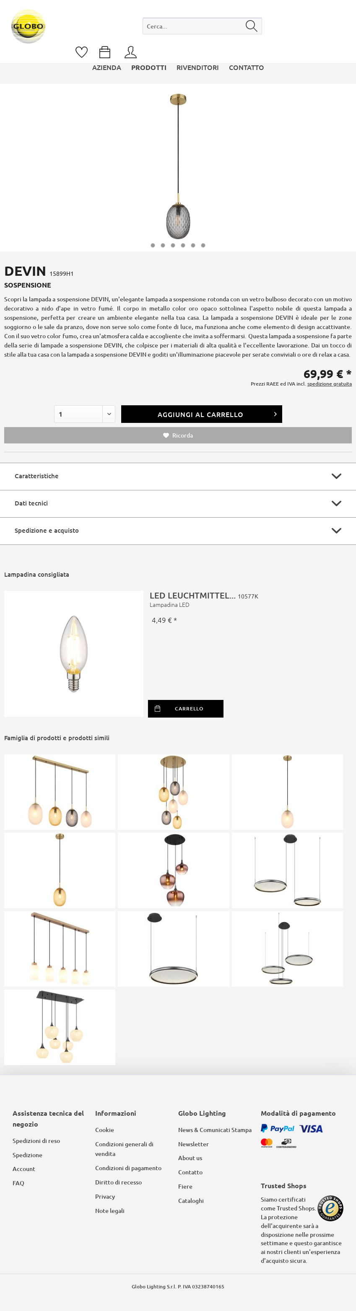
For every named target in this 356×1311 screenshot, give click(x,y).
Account (24, 1169)
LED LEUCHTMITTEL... (248, 599)
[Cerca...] (202, 26)
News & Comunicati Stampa (215, 1130)
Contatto (190, 1172)
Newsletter (193, 1144)
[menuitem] (202, 27)
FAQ (18, 1183)
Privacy (105, 1196)
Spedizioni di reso (36, 1141)
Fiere (185, 1186)
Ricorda (178, 435)
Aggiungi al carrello (217, 413)
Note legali (110, 1211)
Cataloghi (191, 1201)
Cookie (104, 1130)
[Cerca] (252, 26)
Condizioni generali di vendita (124, 1149)
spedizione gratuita (329, 383)
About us (190, 1158)
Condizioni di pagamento (128, 1168)
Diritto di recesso (118, 1182)
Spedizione (27, 1155)
